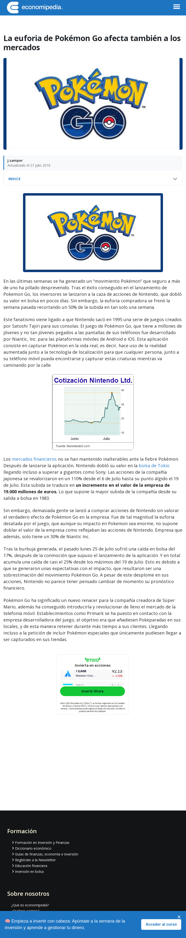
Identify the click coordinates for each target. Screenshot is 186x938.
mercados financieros (34, 459)
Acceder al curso (161, 924)
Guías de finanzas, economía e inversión (46, 854)
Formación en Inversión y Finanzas (42, 842)
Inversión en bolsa (29, 871)
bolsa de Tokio (154, 465)
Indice (14, 178)
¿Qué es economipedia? (30, 905)
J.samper (15, 160)
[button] (176, 9)
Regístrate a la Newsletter (35, 860)
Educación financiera (31, 865)
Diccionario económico (33, 848)
